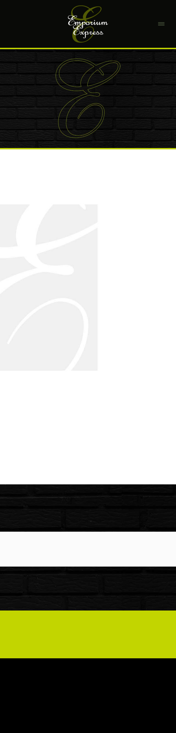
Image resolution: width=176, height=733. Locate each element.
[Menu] (161, 24)
